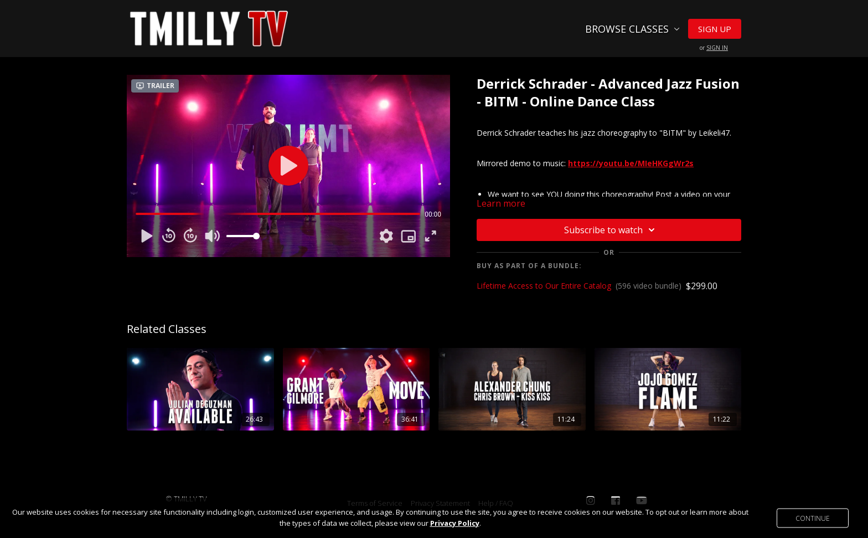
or (714, 48)
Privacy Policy (454, 523)
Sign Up (714, 28)
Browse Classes (632, 28)
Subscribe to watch (611, 230)
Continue (812, 517)
